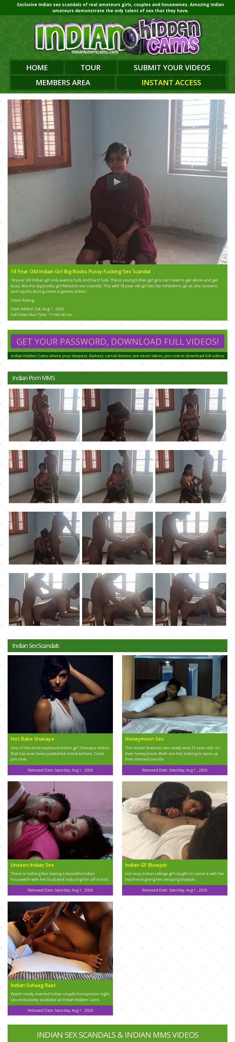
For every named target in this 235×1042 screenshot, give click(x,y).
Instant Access (171, 82)
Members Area (63, 82)
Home (37, 67)
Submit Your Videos (172, 67)
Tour (91, 67)
